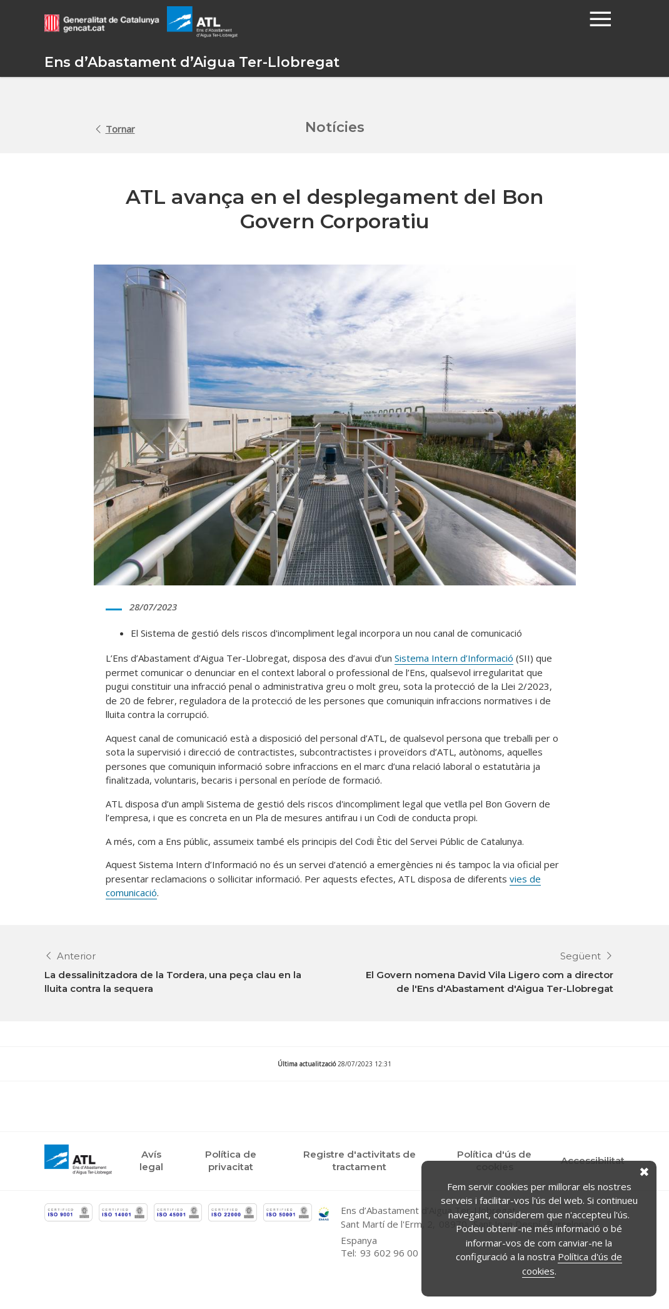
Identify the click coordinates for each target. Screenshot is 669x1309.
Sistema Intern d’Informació (454, 658)
